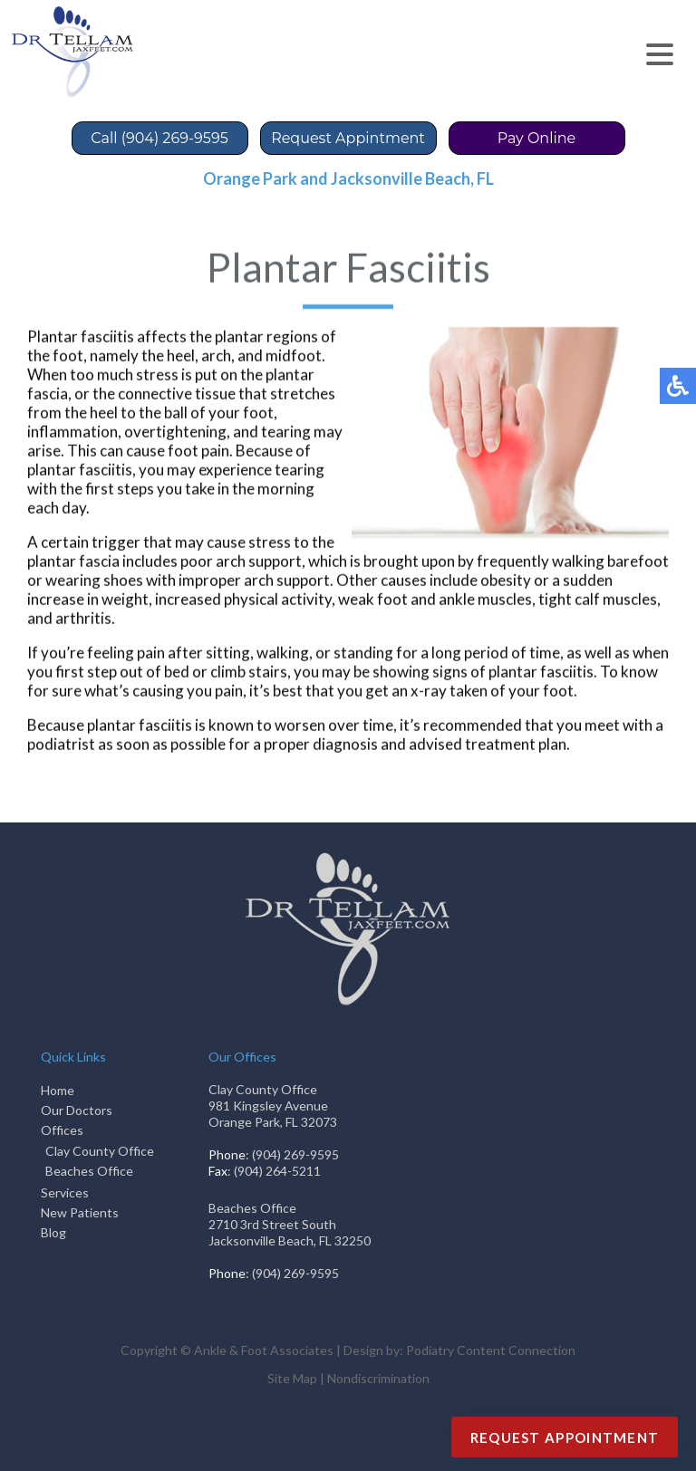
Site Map (292, 1378)
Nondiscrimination (378, 1378)
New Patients (80, 1212)
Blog (53, 1232)
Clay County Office (99, 1151)
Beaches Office (89, 1170)
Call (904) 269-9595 (159, 138)
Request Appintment (348, 138)
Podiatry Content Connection (490, 1350)
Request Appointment (565, 1437)
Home (57, 1090)
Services (65, 1192)
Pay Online (537, 138)
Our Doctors (76, 1110)
